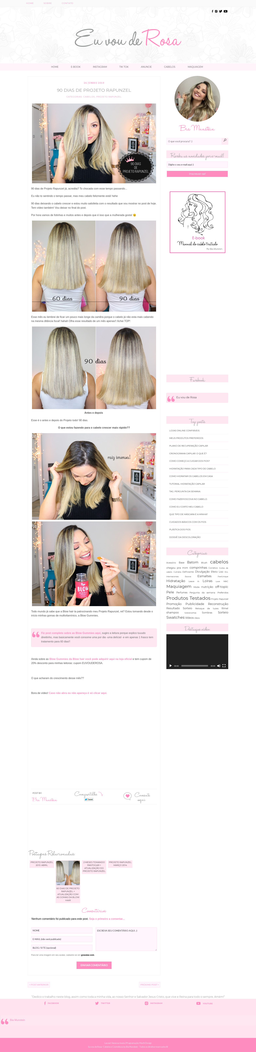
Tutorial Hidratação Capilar (187, 484)
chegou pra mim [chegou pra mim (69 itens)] (177, 567)
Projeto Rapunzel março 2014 (120, 863)
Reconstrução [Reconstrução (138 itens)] (218, 604)
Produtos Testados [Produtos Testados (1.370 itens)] (188, 598)
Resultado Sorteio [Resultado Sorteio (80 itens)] (179, 608)
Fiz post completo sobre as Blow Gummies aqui (71, 633)
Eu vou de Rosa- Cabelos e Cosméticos (105, 1046)
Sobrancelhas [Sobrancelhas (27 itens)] (190, 613)
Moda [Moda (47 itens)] (196, 587)
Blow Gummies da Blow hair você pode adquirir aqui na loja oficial (91, 659)
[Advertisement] (128, 16)
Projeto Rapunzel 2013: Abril (42, 863)
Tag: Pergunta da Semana (184, 491)
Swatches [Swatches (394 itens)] (175, 617)
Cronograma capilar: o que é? (188, 453)
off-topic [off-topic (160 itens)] (221, 587)
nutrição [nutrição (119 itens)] (207, 586)
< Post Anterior (38, 984)
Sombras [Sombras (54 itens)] (207, 612)
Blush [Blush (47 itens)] (204, 562)
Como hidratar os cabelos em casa (191, 476)
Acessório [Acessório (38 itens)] (171, 562)
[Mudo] (218, 665)
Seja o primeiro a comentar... (107, 918)
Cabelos (169, 67)
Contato (67, 3)
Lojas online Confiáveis (184, 430)
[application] (197, 651)
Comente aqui (142, 796)
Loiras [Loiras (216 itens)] (207, 581)
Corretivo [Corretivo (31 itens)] (213, 568)
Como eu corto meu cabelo (186, 507)
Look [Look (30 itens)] (218, 581)
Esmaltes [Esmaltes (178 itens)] (204, 576)
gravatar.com (87, 955)
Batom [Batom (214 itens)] (192, 562)
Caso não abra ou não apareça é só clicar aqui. (78, 693)
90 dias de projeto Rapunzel (94, 90)
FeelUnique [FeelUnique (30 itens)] (223, 576)
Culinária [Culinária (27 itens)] (177, 572)
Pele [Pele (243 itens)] (170, 592)
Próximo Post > (149, 984)
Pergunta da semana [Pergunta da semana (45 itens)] (202, 592)
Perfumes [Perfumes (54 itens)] (181, 592)
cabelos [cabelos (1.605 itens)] (219, 562)
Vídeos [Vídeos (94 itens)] (189, 617)
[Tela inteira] (224, 665)
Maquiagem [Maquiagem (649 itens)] (179, 586)
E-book (75, 67)
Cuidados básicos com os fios (187, 522)
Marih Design (145, 1043)
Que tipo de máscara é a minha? (188, 514)
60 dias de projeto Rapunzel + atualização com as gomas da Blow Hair (68, 894)
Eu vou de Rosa (186, 397)
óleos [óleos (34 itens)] (197, 618)
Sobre (48, 3)
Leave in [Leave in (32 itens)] (194, 581)
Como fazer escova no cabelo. (188, 499)
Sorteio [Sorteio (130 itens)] (223, 612)
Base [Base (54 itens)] (181, 562)
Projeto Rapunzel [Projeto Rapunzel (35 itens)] (219, 599)
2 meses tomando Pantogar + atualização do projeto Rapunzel (94, 866)
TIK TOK (123, 67)
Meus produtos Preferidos (186, 438)
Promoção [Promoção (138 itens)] (174, 604)
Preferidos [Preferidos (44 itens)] (222, 592)
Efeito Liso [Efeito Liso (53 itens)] (217, 571)
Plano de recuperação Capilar (188, 446)
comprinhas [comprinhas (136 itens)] (198, 567)
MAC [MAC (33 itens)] (226, 581)
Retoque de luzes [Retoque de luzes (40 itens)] (207, 608)
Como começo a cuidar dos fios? (189, 461)
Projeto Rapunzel (109, 96)
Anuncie (146, 67)
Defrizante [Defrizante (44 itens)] (188, 571)
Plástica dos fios (180, 529)
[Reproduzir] (170, 665)
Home (30, 3)
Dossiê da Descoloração (184, 537)
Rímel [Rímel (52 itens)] (225, 608)
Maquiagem (195, 67)
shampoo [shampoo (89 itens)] (172, 612)
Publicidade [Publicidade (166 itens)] (194, 604)
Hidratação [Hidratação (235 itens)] (175, 581)
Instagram (100, 67)
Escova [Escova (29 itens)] (188, 576)
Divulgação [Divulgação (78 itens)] (202, 571)
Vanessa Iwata (118, 1043)
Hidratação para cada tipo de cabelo (192, 468)
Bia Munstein (44, 799)
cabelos (89, 96)
